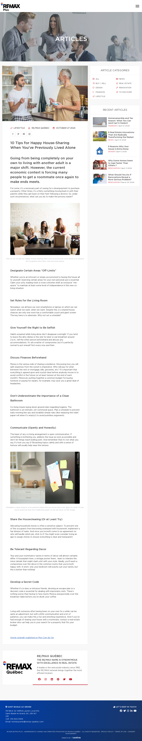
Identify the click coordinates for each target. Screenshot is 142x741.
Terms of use (120, 731)
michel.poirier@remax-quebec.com (27, 722)
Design (97, 88)
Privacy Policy (107, 731)
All (96, 79)
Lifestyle (17, 128)
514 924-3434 (16, 719)
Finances (99, 92)
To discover (124, 92)
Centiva (76, 738)
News (120, 79)
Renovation (123, 88)
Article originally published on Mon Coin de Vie (32, 638)
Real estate (123, 83)
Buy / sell (99, 83)
